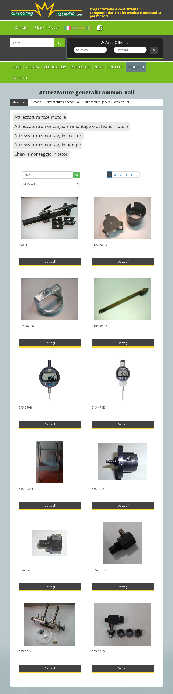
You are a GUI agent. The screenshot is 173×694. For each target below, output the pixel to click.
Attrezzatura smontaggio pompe (47, 145)
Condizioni (22, 27)
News (99, 67)
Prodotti (135, 67)
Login (55, 27)
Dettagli (50, 261)
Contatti (115, 67)
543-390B (25, 407)
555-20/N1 (26, 489)
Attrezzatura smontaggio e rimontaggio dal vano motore (71, 126)
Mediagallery (55, 67)
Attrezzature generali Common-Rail (107, 102)
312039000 (99, 245)
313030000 (99, 326)
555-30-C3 (99, 570)
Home (16, 67)
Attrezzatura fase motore (40, 117)
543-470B (98, 407)
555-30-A (98, 489)
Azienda (32, 67)
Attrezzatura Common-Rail (63, 102)
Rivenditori (81, 67)
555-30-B (25, 570)
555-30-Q (98, 651)
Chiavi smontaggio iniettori (41, 154)
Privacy (39, 27)
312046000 (26, 326)
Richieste (20, 78)
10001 (23, 245)
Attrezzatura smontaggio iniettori (48, 136)
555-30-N (25, 651)
